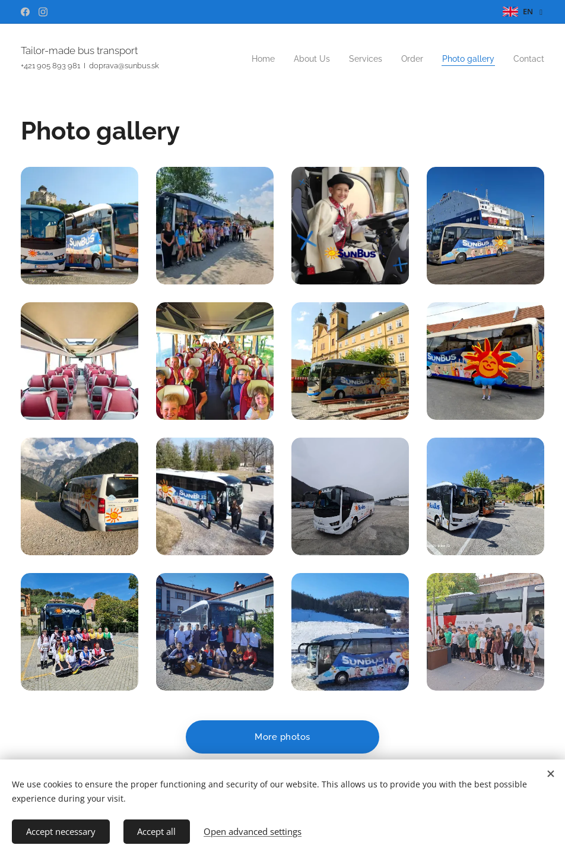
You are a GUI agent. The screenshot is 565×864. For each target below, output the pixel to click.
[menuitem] (452, 60)
